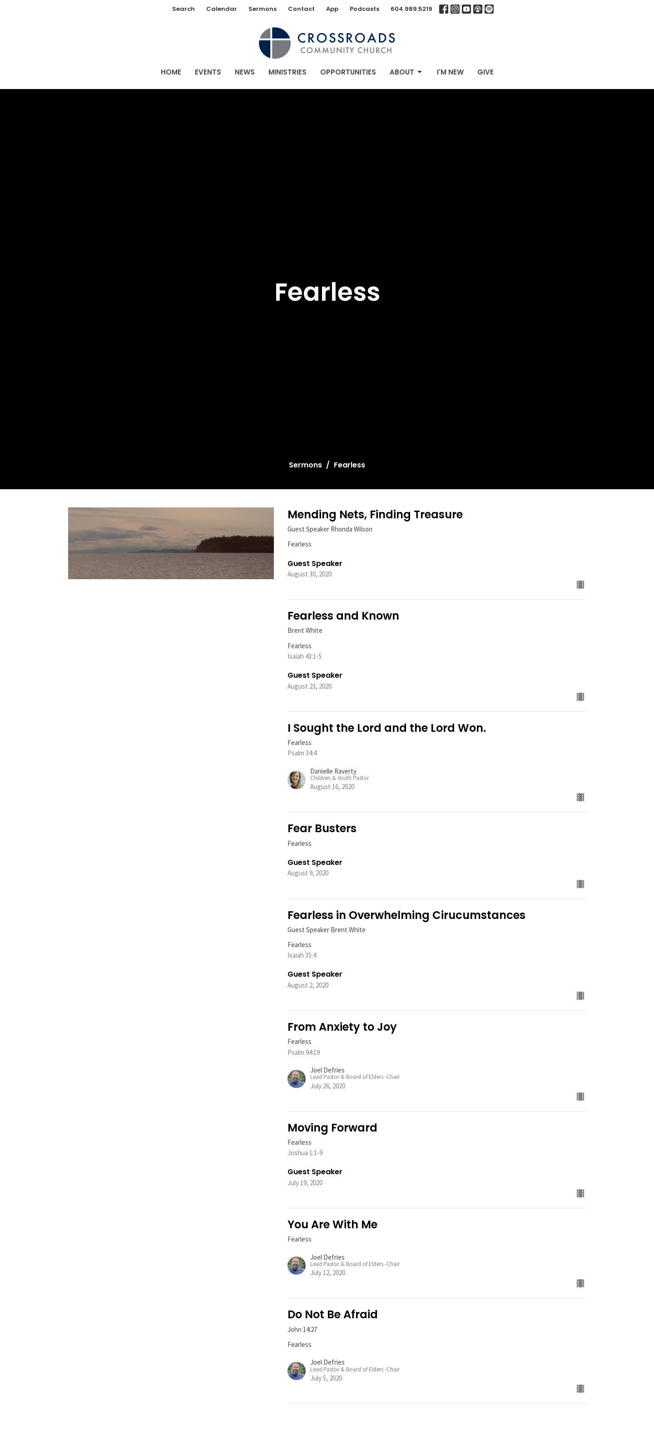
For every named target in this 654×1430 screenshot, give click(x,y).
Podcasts (364, 9)
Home (171, 72)
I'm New (450, 72)
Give (485, 72)
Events (208, 72)
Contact (301, 9)
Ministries (287, 72)
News (245, 72)
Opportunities (348, 72)
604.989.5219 (411, 9)
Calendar (221, 9)
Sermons (262, 9)
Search (183, 9)
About (406, 72)
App (332, 9)
